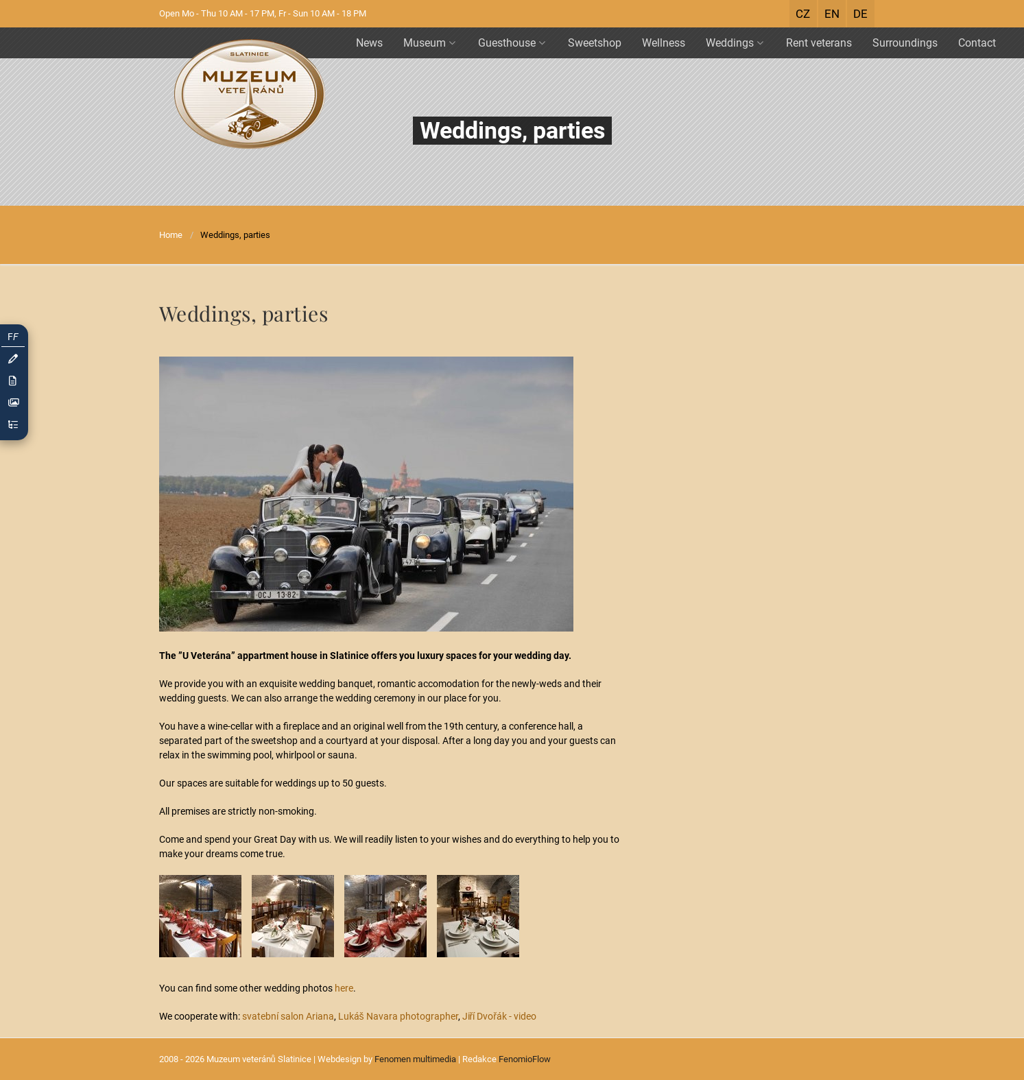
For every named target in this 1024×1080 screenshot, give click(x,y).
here (344, 988)
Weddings (734, 42)
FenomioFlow (525, 1059)
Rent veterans (819, 42)
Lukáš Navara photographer (398, 1016)
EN (832, 14)
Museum (429, 42)
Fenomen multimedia (415, 1059)
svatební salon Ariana (288, 1016)
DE (860, 14)
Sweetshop (594, 42)
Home (170, 235)
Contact (977, 42)
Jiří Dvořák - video (499, 1016)
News (369, 42)
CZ (803, 14)
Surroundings (905, 42)
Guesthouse (511, 42)
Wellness (663, 42)
